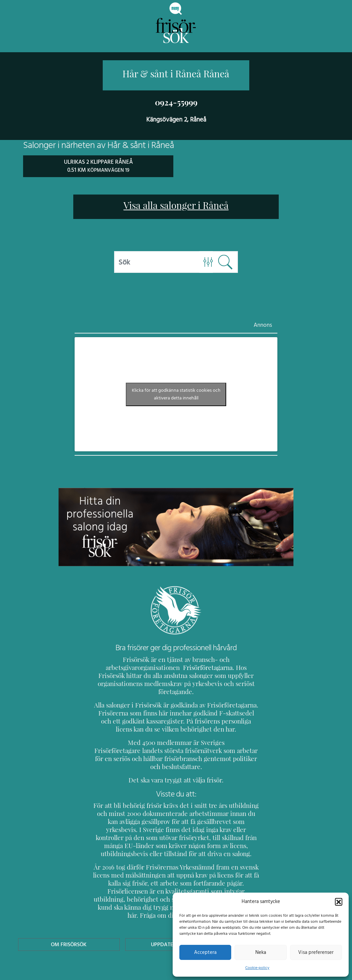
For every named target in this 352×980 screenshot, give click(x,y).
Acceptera (205, 952)
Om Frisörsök (69, 912)
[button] (338, 901)
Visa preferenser (316, 952)
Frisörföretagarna (116, 667)
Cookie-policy (257, 967)
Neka (260, 952)
